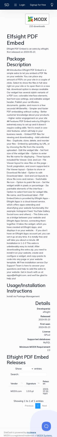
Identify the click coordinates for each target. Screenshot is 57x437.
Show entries (28, 368)
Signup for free (38, 5)
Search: (29, 374)
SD (6, 4)
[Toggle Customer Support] (46, 426)
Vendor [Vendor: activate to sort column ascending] (14, 383)
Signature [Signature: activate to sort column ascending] (31, 383)
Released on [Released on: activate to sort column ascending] (47, 382)
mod (31, 432)
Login (22, 5)
